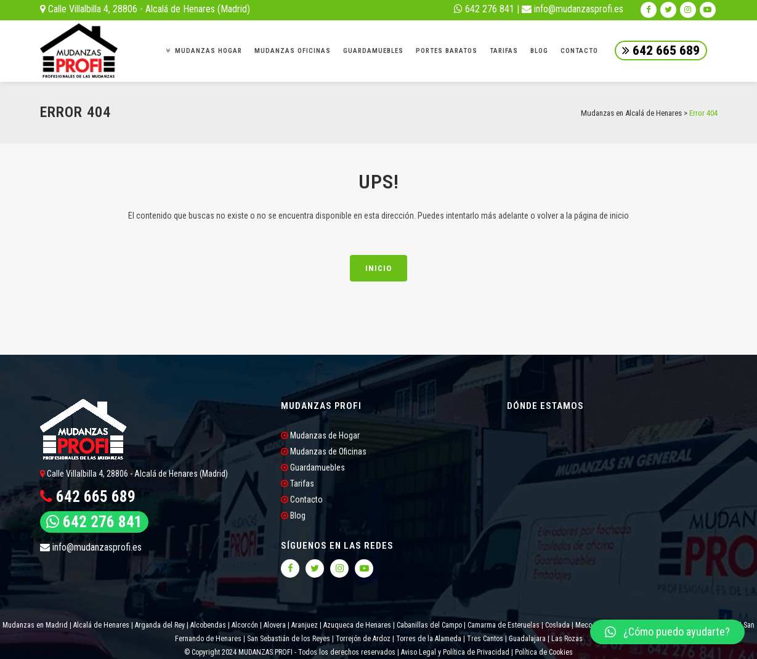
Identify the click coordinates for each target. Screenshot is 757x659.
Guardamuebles (313, 467)
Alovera (275, 625)
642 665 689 (661, 50)
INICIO (378, 268)
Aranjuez (304, 625)
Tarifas (297, 483)
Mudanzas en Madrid (35, 625)
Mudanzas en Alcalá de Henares (631, 113)
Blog (293, 515)
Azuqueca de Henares (357, 625)
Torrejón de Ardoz (363, 638)
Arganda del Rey (160, 625)
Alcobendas (208, 625)
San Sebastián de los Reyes (288, 638)
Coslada (557, 625)
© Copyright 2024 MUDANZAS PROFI (239, 652)
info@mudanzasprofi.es (572, 9)
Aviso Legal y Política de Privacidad (455, 652)
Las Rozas (566, 638)
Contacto (302, 499)
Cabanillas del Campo (429, 625)
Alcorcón (245, 625)
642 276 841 (484, 9)
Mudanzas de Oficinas (323, 451)
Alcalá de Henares (101, 625)
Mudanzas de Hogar (320, 435)
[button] (667, 632)
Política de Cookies (544, 652)
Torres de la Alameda (428, 638)
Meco (583, 625)
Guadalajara (527, 638)
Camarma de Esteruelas (504, 625)
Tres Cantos (484, 638)
